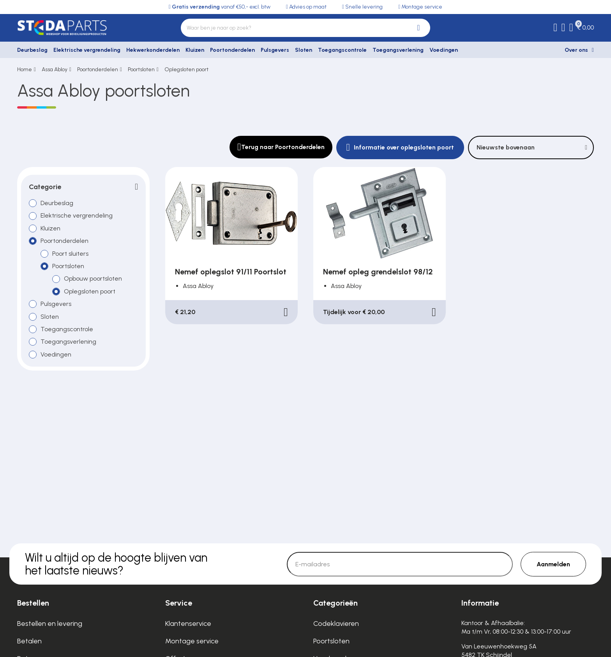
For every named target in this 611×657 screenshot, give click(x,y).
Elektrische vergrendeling (86, 50)
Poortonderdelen (232, 50)
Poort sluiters (70, 253)
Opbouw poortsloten (93, 278)
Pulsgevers (275, 50)
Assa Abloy (54, 69)
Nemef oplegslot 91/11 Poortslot (230, 271)
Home (24, 69)
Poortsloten (141, 69)
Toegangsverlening (398, 50)
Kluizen (194, 50)
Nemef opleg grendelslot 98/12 (378, 271)
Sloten (303, 50)
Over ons (576, 50)
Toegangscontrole (342, 50)
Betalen (29, 641)
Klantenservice (188, 623)
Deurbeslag (32, 50)
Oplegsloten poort (186, 69)
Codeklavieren (336, 623)
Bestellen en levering (49, 623)
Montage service (192, 641)
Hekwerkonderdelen (153, 50)
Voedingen (443, 50)
